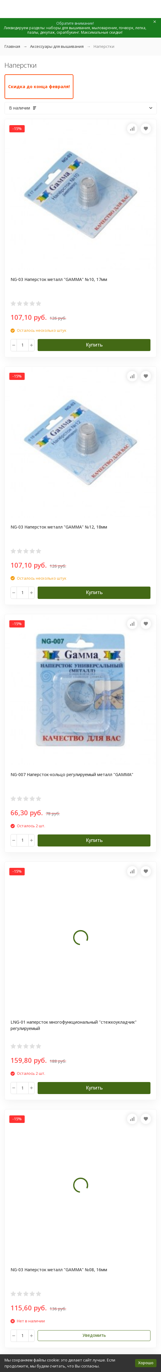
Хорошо (145, 1362)
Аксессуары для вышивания (57, 46)
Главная (12, 46)
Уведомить (94, 1335)
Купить (94, 344)
